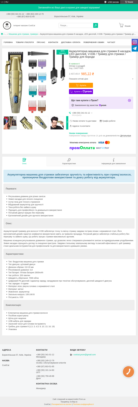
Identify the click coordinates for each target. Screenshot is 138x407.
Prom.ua (82, 399)
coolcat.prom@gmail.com (85, 355)
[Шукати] (95, 25)
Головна (8, 42)
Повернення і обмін (94, 42)
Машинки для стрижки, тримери (23, 34)
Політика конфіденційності (83, 404)
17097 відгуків (113, 2)
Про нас (41, 42)
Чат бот (111, 42)
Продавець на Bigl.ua (69, 402)
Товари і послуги (25, 42)
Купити (83, 85)
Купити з (83, 91)
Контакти (53, 42)
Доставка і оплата (70, 42)
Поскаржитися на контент (62, 404)
